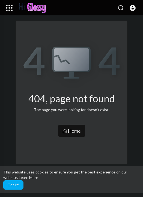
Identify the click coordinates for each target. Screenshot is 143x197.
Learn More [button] (28, 177)
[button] (132, 7)
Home (71, 131)
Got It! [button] (13, 184)
